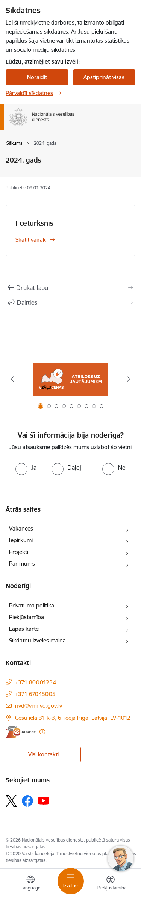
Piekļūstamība (26, 617)
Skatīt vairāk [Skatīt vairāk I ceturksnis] (30, 239)
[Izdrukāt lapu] (70, 288)
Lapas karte (24, 628)
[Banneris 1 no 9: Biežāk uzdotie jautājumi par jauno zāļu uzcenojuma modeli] (70, 379)
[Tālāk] (128, 379)
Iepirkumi (21, 540)
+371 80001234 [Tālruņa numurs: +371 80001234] (35, 682)
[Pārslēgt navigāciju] (71, 881)
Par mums (22, 563)
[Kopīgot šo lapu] (70, 302)
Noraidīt (37, 77)
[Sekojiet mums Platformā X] (11, 801)
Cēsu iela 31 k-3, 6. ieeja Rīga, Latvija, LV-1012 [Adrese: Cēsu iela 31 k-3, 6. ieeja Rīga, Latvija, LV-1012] (72, 717)
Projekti (18, 551)
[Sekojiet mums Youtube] (43, 800)
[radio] (25, 467)
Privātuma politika (31, 605)
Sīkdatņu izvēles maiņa (37, 640)
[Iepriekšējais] (12, 379)
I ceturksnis (34, 223)
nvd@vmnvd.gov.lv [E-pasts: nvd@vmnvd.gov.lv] (38, 705)
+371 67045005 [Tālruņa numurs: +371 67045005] (35, 694)
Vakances (21, 528)
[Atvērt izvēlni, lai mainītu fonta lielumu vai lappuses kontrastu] (110, 883)
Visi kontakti (43, 754)
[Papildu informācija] (42, 731)
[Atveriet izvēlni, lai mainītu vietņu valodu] (30, 883)
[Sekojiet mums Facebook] (27, 801)
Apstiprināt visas (103, 77)
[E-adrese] (21, 731)
